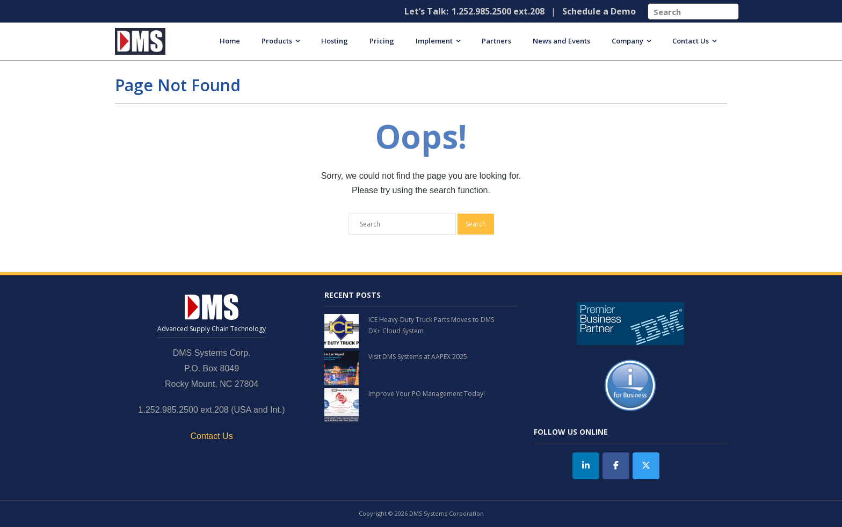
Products (277, 41)
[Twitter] (646, 465)
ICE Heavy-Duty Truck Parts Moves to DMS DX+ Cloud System (431, 325)
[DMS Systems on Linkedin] (585, 465)
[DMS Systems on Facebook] (616, 465)
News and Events (561, 41)
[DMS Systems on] (675, 465)
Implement (434, 41)
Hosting (334, 41)
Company (627, 41)
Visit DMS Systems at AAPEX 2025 (417, 356)
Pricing (381, 41)
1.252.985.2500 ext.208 (498, 11)
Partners (496, 41)
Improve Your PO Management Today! (426, 393)
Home (230, 41)
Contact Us (690, 41)
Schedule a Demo (599, 11)
